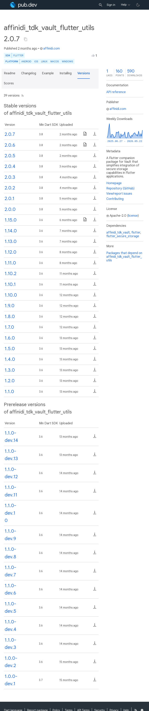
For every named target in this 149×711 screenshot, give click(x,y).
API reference (116, 92)
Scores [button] (9, 83)
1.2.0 (10, 381)
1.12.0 (10, 252)
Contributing (115, 199)
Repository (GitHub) (120, 188)
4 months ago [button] (68, 177)
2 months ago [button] (27, 48)
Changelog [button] (28, 73)
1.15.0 (10, 220)
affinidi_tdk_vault (118, 232)
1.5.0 (10, 349)
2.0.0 (10, 209)
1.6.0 (10, 338)
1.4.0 (10, 359)
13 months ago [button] (69, 338)
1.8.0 (10, 316)
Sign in (111, 5)
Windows (67, 61)
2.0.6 (10, 145)
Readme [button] (9, 73)
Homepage (114, 183)
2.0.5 (10, 156)
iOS (36, 61)
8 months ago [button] (68, 252)
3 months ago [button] (68, 166)
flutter (135, 232)
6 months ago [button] (68, 220)
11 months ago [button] (69, 273)
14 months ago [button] (68, 473)
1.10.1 (10, 284)
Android (26, 61)
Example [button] (48, 73)
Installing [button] (66, 73)
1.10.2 (10, 273)
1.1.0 (9, 391)
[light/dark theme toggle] (138, 5)
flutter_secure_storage (122, 236)
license (133, 216)
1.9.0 (9, 306)
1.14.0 (11, 231)
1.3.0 (10, 370)
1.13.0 (10, 241)
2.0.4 (10, 166)
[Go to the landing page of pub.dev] (23, 5)
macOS (54, 61)
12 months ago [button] (69, 295)
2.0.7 (10, 134)
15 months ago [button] (68, 662)
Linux (44, 61)
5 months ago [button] (68, 198)
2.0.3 (10, 177)
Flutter (18, 55)
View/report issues (119, 194)
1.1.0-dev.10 (10, 513)
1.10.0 (11, 295)
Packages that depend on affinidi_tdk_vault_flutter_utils (124, 256)
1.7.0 (9, 327)
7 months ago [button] (68, 231)
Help (124, 4)
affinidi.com (50, 48)
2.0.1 (9, 198)
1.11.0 (10, 263)
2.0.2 (10, 188)
